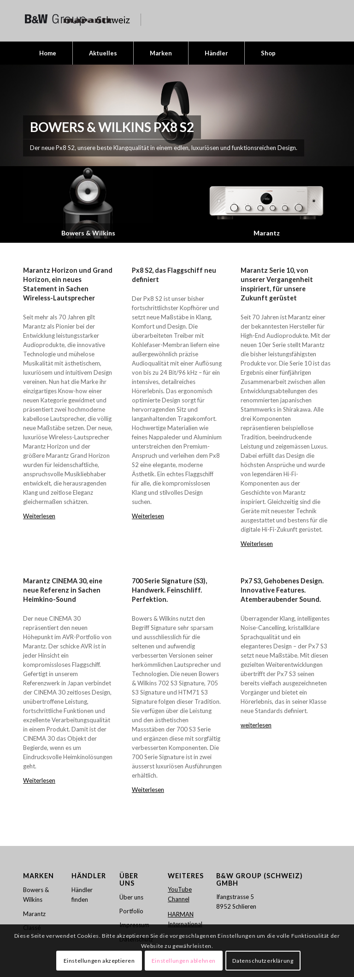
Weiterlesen (39, 516)
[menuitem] (47, 53)
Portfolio (131, 911)
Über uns (131, 896)
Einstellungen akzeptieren (99, 960)
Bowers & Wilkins (36, 894)
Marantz (34, 913)
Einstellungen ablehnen (184, 960)
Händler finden (82, 894)
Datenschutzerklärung (262, 960)
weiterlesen (256, 725)
